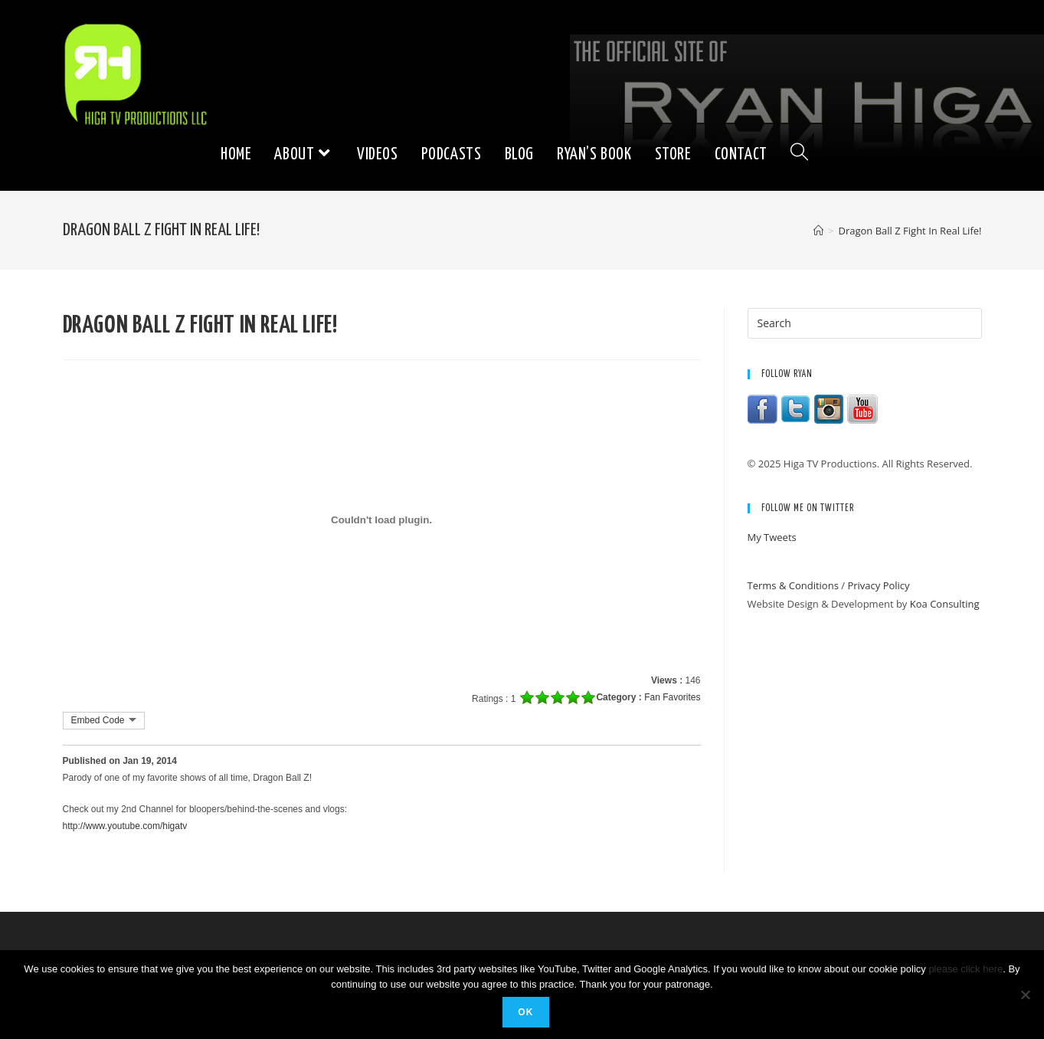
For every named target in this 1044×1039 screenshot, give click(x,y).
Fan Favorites (672, 697)
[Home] (818, 231)
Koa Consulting (945, 604)
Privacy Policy (878, 585)
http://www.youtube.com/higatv (125, 826)
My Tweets (772, 537)
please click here (965, 969)
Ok (525, 1012)
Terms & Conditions (793, 585)
